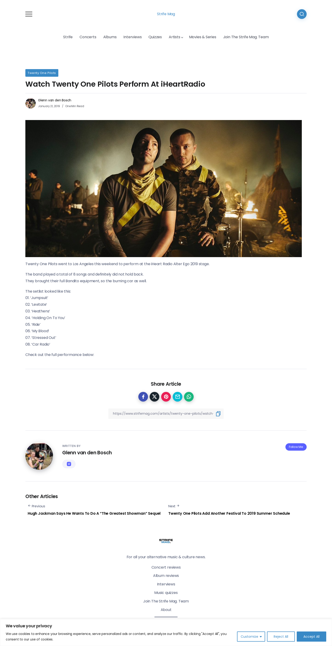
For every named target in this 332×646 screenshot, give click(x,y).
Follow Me (296, 447)
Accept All (311, 636)
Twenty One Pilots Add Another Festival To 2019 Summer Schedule (229, 513)
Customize (249, 636)
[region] (166, 632)
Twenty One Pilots (42, 73)
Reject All (281, 636)
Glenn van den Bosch (54, 100)
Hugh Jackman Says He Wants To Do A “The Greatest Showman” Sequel (94, 513)
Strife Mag (166, 14)
